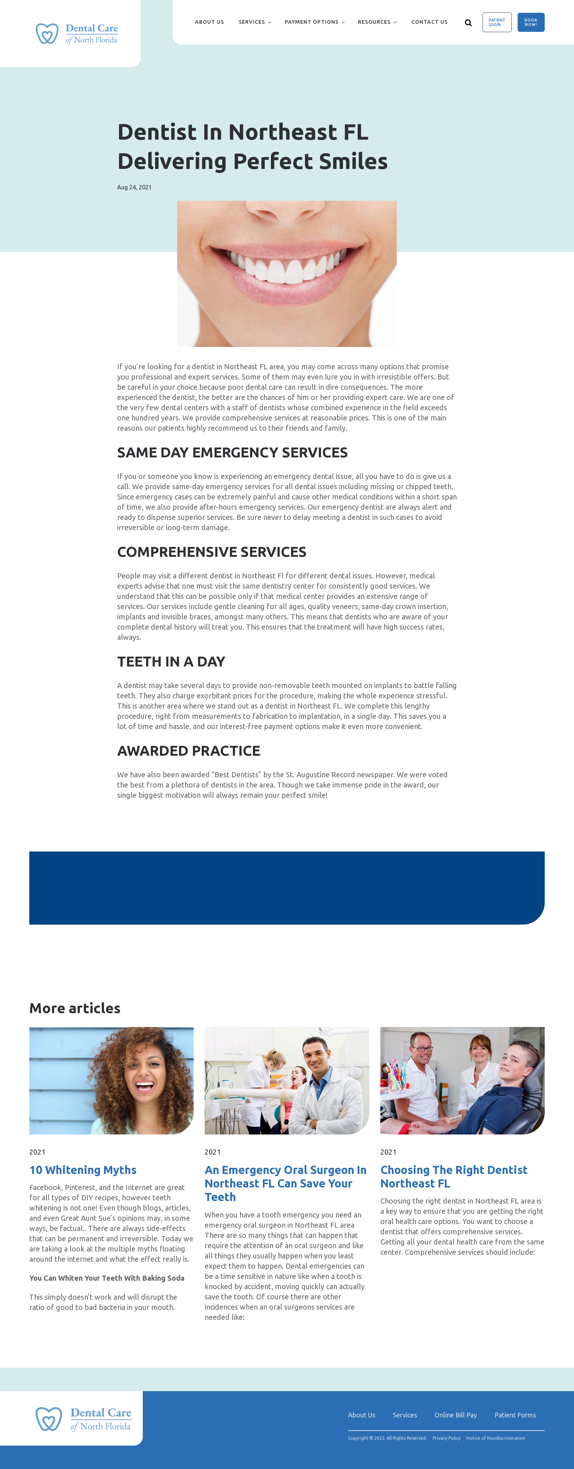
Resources (374, 22)
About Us (209, 22)
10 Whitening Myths (83, 1169)
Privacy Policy (447, 1438)
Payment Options (312, 22)
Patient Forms (515, 1415)
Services (252, 22)
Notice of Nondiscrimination (495, 1438)
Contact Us (429, 22)
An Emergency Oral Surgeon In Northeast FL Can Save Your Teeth (286, 1183)
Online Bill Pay (456, 1415)
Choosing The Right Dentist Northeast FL (454, 1176)
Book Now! (531, 22)
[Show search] (468, 22)
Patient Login (497, 22)
